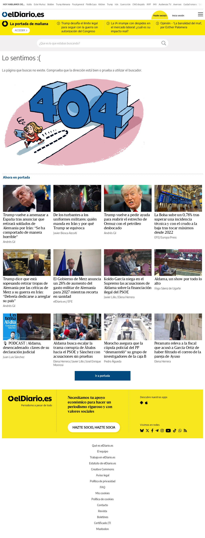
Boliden (50, 4)
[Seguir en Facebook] (152, 430)
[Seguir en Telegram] (157, 430)
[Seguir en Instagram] (162, 430)
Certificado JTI (102, 523)
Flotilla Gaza (91, 4)
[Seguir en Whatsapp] (180, 430)
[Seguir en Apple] (146, 402)
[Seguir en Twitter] (147, 430)
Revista (102, 511)
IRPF (149, 4)
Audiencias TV (165, 4)
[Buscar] (163, 43)
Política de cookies (102, 499)
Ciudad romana (190, 4)
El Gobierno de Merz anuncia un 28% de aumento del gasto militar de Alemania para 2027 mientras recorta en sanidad (77, 288)
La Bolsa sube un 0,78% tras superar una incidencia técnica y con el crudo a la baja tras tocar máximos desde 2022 (176, 223)
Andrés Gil (9, 241)
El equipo (102, 451)
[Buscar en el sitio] (98, 43)
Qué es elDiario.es (102, 445)
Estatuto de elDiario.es (102, 463)
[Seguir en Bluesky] (142, 430)
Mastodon (102, 529)
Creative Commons (102, 469)
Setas (201, 4)
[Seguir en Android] (141, 402)
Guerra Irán (125, 4)
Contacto (102, 505)
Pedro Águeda (112, 361)
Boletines (102, 517)
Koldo (29, 4)
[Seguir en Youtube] (168, 430)
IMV (155, 4)
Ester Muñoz (39, 4)
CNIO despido (138, 4)
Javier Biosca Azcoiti (65, 233)
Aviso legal (102, 475)
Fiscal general (78, 4)
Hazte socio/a (160, 15)
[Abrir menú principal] (200, 14)
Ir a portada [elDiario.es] (102, 375)
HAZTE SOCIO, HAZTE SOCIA (94, 427)
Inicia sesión (178, 15)
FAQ (102, 487)
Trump (110, 4)
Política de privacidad (102, 481)
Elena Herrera (126, 297)
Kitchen (101, 4)
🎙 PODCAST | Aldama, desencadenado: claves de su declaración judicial (26, 347)
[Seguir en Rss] (185, 430)
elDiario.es (59, 301)
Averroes (177, 4)
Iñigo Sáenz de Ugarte (167, 288)
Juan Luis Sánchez (13, 357)
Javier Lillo (110, 297)
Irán (116, 4)
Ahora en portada (16, 177)
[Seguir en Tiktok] (175, 430)
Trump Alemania (63, 4)
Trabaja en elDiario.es (102, 457)
